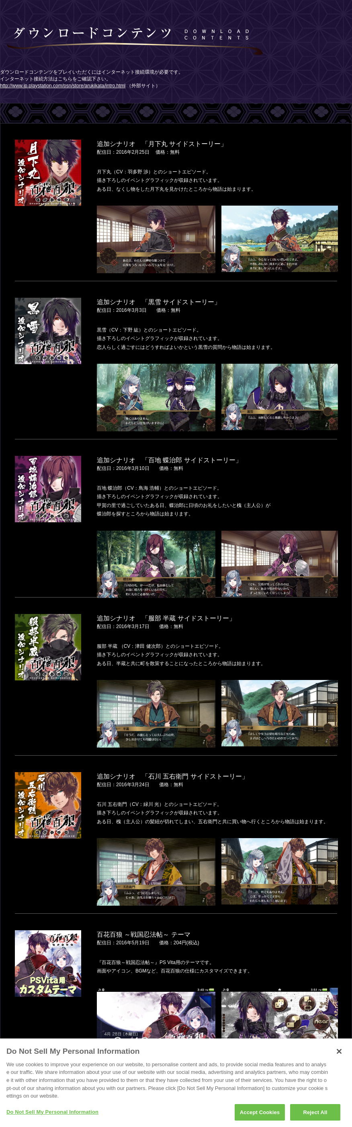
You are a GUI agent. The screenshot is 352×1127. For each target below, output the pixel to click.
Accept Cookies (260, 1115)
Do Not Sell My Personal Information (52, 1114)
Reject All (315, 1115)
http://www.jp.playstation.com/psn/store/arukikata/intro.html (62, 86)
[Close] (339, 1054)
